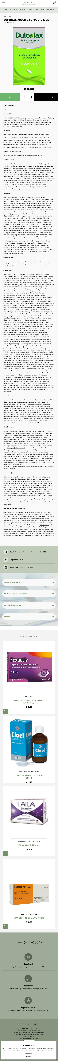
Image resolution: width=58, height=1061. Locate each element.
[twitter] (32, 942)
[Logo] (29, 2)
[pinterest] (36, 942)
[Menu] (3, 3)
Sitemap (35, 1038)
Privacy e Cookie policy (25, 1038)
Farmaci (15, 10)
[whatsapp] (40, 942)
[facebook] (29, 942)
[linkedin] (25, 942)
